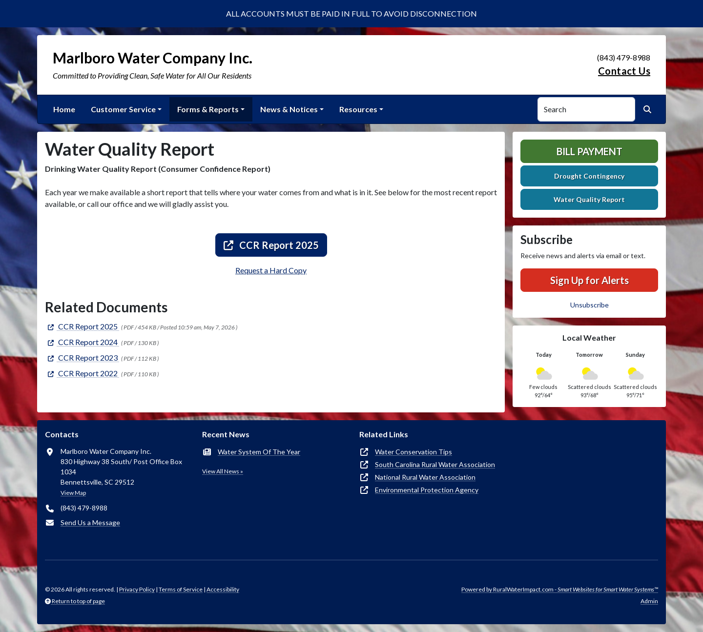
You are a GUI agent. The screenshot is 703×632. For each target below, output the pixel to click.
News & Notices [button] (289, 109)
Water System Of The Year (259, 452)
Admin (649, 601)
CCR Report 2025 (271, 245)
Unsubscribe (589, 305)
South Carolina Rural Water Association (435, 464)
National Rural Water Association (425, 477)
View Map (73, 492)
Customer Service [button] (123, 109)
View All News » (222, 471)
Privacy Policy (137, 589)
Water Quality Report (589, 199)
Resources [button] (358, 109)
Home (64, 109)
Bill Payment (589, 151)
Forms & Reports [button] (208, 109)
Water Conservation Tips (413, 452)
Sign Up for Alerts (589, 280)
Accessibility (223, 589)
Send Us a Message (90, 522)
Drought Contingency (589, 176)
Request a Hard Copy (271, 270)
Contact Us (624, 71)
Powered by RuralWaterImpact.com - (559, 589)
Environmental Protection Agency (426, 490)
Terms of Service (181, 589)
